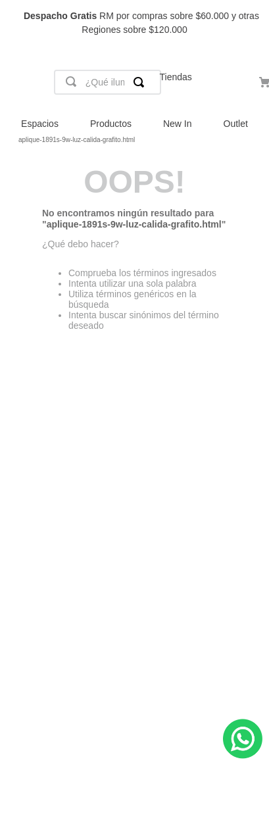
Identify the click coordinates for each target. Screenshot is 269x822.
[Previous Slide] (16, 23)
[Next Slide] (252, 23)
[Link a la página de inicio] (10, 140)
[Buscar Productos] (141, 82)
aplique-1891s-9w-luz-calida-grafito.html (76, 139)
